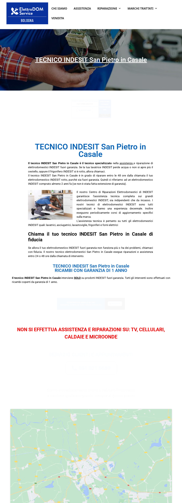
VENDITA (57, 18)
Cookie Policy (113, 496)
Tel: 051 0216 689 (47, 488)
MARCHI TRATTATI (144, 8)
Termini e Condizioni (72, 496)
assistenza (126, 163)
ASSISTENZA (82, 8)
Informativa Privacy (95, 496)
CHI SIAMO (59, 8)
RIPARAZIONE (110, 8)
